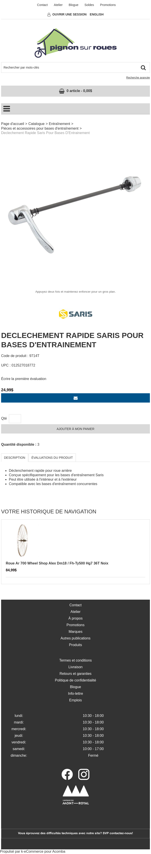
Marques (75, 631)
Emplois (75, 700)
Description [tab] (14, 457)
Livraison (75, 667)
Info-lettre (75, 693)
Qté (4, 418)
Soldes (89, 5)
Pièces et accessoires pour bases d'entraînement (39, 128)
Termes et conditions (75, 660)
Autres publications (75, 638)
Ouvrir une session (69, 14)
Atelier (58, 5)
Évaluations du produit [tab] (52, 457)
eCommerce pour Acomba (44, 851)
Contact (42, 5)
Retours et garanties (75, 674)
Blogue (73, 5)
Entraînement (59, 124)
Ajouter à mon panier (75, 429)
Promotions (108, 5)
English (97, 14)
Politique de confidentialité (75, 680)
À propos (75, 618)
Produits (75, 645)
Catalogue (36, 124)
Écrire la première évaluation (23, 379)
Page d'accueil (12, 124)
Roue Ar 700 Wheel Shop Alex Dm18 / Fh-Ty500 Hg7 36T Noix (57, 563)
